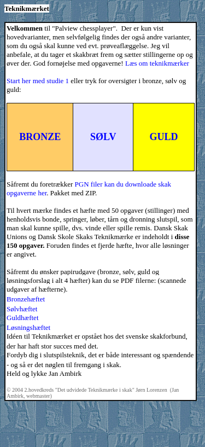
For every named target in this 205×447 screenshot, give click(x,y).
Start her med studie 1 (38, 81)
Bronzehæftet (26, 299)
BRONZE (40, 136)
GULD (163, 136)
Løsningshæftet (28, 327)
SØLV (103, 136)
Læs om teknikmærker (157, 63)
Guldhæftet (23, 318)
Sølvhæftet (22, 309)
